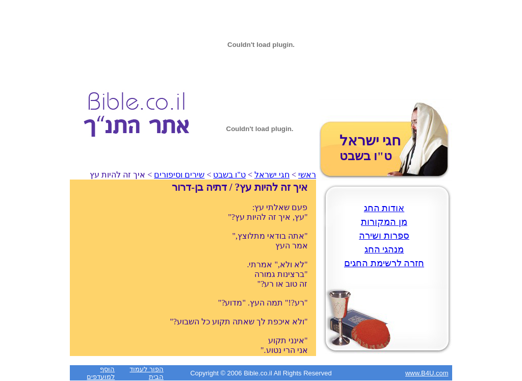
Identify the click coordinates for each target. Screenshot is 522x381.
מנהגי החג (384, 249)
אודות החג (384, 208)
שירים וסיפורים (179, 174)
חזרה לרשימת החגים (384, 263)
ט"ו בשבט (229, 174)
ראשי (307, 174)
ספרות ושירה (384, 236)
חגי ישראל (272, 174)
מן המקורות (384, 222)
